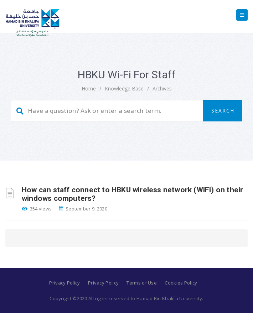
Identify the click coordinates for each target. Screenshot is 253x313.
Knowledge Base (124, 88)
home (89, 88)
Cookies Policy (181, 283)
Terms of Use (142, 283)
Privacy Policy (64, 283)
